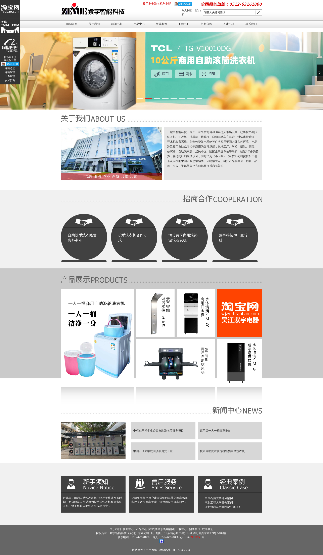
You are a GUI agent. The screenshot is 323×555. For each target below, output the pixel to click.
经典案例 (161, 24)
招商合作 (206, 24)
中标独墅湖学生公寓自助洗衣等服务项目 (158, 430)
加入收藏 (187, 10)
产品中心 (139, 24)
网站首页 (72, 24)
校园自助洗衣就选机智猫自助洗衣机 (222, 451)
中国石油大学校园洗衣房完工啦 (153, 451)
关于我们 (94, 24)
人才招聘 (228, 24)
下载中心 (183, 24)
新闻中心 (116, 24)
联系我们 (251, 24)
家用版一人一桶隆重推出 (215, 430)
